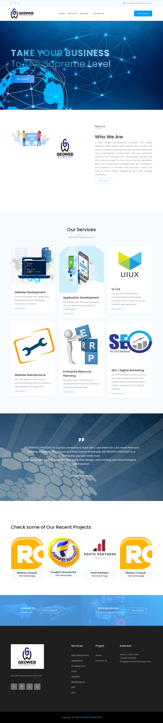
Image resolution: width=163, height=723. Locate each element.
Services (85, 13)
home (62, 13)
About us (72, 13)
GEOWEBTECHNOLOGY (90, 717)
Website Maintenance (30, 375)
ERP (73, 687)
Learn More (103, 180)
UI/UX (74, 671)
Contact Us (98, 13)
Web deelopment (80, 655)
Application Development (81, 298)
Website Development (30, 292)
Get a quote (138, 610)
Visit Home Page (100, 575)
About (99, 655)
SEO (73, 692)
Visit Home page (27, 575)
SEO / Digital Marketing (127, 370)
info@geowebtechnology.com (138, 3)
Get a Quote (143, 13)
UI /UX (115, 289)
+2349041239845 (50, 610)
